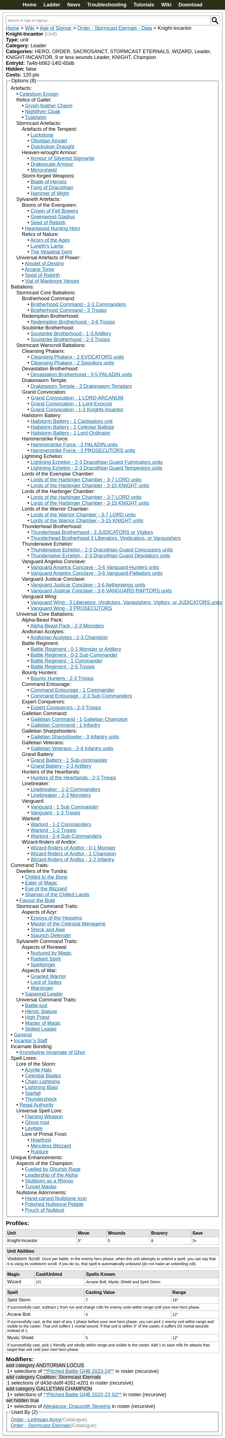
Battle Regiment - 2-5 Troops (63, 666)
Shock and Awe (48, 929)
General (23, 1035)
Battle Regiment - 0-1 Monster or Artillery (76, 649)
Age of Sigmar (56, 28)
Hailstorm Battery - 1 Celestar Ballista (72, 427)
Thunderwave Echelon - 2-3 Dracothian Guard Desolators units (100, 555)
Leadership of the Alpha (51, 1175)
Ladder (51, 5)
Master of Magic (43, 1023)
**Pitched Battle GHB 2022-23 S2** (82, 1394)
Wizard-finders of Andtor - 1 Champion (73, 853)
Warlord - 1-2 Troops (53, 830)
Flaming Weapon (44, 1116)
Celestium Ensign (38, 94)
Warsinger (42, 988)
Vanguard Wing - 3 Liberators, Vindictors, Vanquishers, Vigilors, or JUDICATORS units (126, 602)
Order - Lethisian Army (36, 1419)
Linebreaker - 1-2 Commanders (65, 789)
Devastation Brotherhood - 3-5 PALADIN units (81, 374)
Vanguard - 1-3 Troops (55, 813)
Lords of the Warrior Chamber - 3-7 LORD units (83, 515)
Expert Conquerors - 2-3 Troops (66, 707)
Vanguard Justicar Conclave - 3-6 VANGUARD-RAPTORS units (101, 591)
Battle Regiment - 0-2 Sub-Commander (74, 655)
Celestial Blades (43, 1075)
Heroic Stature (41, 1011)
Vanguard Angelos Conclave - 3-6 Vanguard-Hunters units (95, 567)
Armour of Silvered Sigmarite (62, 158)
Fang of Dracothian (52, 187)
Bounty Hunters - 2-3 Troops (62, 678)
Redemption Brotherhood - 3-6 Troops (73, 322)
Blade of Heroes (49, 181)
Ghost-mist (37, 1122)
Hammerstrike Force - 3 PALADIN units (74, 444)
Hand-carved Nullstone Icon (56, 1198)
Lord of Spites (46, 982)
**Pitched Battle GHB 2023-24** (78, 1371)
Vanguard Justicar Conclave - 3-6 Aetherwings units (88, 585)
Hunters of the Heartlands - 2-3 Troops (73, 777)
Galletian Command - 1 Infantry (65, 725)
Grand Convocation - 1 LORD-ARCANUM (77, 398)
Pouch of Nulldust (44, 1210)
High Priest (37, 1017)
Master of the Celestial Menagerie (68, 924)
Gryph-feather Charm (48, 106)
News (73, 5)
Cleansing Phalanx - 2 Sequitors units (72, 363)
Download (190, 5)
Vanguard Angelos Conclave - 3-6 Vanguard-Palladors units (97, 573)
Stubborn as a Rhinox (49, 1181)
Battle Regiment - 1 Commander (66, 661)
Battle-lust (36, 1005)
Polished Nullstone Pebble (54, 1204)
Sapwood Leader (44, 994)
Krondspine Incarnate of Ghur (52, 1052)
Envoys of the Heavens (56, 918)
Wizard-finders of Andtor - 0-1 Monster (73, 848)
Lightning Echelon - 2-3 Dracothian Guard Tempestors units (96, 468)
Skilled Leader (41, 1029)
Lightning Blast (41, 1087)
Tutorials (143, 5)
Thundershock (41, 1099)
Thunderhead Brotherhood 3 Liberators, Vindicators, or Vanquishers (105, 538)
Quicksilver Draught (52, 146)
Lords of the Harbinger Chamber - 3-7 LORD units (86, 479)
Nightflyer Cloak (42, 111)
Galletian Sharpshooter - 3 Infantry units (75, 737)
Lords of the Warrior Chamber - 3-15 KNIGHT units (87, 520)
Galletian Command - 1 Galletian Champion (79, 719)
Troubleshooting (106, 5)
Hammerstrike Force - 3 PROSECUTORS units (83, 450)
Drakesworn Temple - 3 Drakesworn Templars (81, 386)
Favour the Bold (37, 900)
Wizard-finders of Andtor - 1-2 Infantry (72, 859)
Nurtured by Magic (51, 953)
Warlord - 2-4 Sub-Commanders (66, 836)
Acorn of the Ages (50, 240)
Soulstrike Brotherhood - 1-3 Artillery (71, 333)
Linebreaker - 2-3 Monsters (61, 795)
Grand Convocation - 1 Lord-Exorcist (71, 404)
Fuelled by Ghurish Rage (52, 1169)
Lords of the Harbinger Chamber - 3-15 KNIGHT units (90, 485)
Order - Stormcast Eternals (40, 1425)
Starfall (33, 1093)
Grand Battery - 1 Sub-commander (69, 760)
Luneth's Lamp (47, 246)
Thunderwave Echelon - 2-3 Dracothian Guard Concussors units (101, 550)
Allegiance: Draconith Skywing (77, 1406)
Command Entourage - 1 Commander (72, 690)
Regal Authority (36, 1105)
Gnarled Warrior (48, 976)
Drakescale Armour (52, 164)
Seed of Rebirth (48, 222)
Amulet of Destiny (44, 263)
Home (29, 5)
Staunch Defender (51, 935)
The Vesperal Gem (51, 252)
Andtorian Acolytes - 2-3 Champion (69, 637)
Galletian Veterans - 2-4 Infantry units (72, 748)
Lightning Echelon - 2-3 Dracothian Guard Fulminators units (97, 462)
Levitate (34, 1128)
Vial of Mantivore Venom (52, 281)
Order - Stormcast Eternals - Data (114, 28)
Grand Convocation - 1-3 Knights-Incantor (77, 409)
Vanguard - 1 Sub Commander (65, 807)
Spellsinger (43, 964)
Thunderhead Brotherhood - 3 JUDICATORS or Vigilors (91, 532)
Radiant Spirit (46, 959)
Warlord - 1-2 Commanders (61, 824)
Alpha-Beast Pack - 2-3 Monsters (67, 626)
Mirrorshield (44, 170)
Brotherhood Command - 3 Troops (69, 310)
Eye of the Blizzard (46, 889)
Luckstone (42, 135)
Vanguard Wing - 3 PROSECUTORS (71, 608)
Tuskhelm (35, 117)
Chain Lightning (42, 1081)
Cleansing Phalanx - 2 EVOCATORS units (77, 357)
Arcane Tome (39, 269)
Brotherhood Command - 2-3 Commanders (78, 304)
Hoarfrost (41, 1140)
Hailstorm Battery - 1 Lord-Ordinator (70, 433)
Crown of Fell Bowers (54, 211)
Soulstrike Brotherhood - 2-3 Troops (70, 339)
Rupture (39, 1151)
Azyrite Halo (38, 1070)
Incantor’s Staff (30, 1040)
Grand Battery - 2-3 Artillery (61, 766)
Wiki (166, 5)
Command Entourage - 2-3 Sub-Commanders (81, 696)
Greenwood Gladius (53, 217)
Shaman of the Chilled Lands (57, 894)
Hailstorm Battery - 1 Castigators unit (72, 421)
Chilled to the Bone (46, 877)
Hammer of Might (50, 193)
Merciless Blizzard (51, 1146)
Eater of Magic (41, 883)
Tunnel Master (41, 1187)
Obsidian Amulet (49, 141)
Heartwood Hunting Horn (52, 228)
